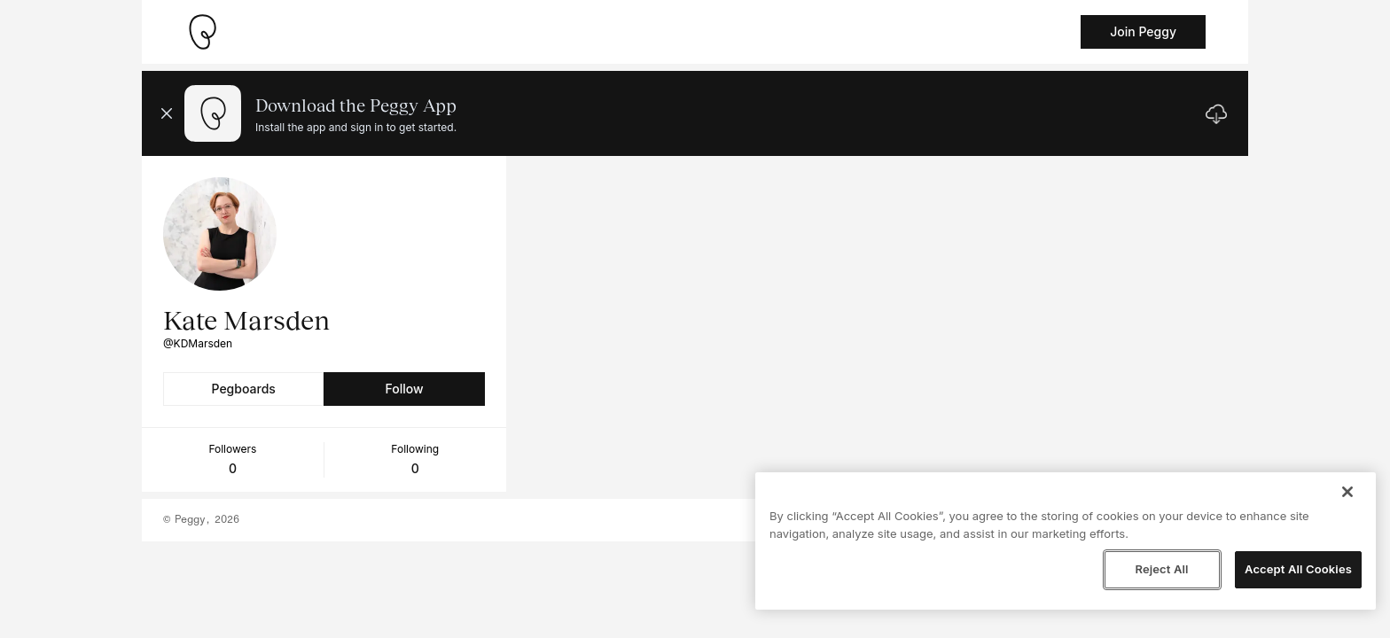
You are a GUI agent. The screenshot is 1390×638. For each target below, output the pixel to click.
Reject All (1161, 569)
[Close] (1347, 491)
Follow (404, 388)
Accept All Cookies (1298, 569)
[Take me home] (202, 32)
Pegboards (244, 388)
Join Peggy (1143, 31)
